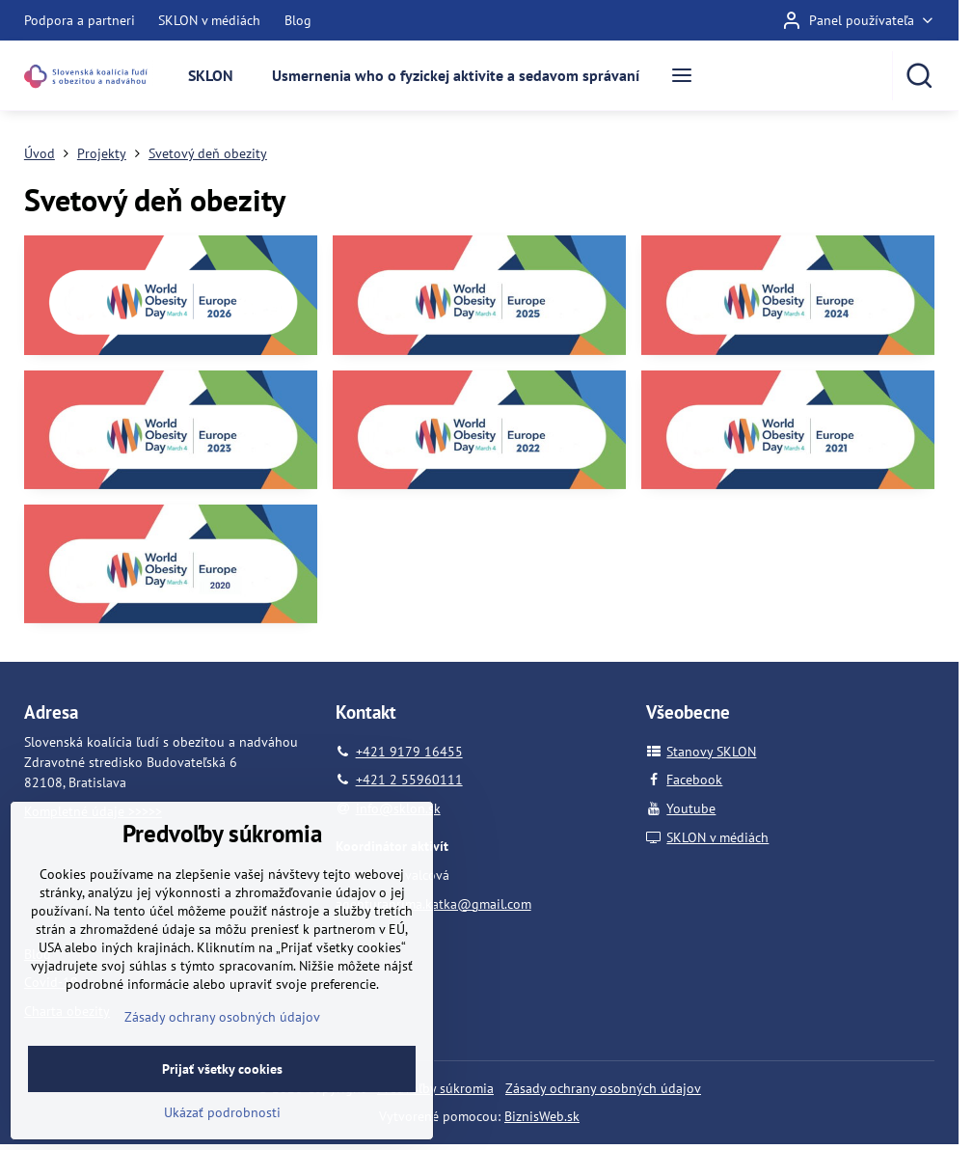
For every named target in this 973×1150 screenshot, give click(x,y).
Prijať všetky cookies (222, 1117)
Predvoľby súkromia (435, 1088)
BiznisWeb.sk (542, 1116)
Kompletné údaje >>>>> (93, 811)
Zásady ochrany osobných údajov (603, 1088)
